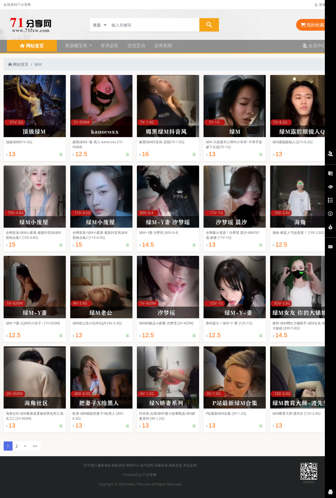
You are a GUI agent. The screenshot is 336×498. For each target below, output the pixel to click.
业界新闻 (163, 45)
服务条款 (104, 465)
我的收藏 (312, 25)
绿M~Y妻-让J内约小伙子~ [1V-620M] (33, 323)
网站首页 (18, 64)
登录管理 (323, 4)
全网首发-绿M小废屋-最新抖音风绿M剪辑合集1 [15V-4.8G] (33, 235)
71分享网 (149, 474)
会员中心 (314, 45)
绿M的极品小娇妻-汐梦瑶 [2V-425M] (166, 323)
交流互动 (136, 45)
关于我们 (90, 465)
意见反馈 (190, 465)
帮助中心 (132, 465)
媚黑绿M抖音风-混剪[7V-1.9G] (161, 142)
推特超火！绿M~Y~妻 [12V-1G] (229, 323)
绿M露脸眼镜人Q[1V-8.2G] (292, 142)
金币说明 (147, 465)
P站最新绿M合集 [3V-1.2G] (226, 413)
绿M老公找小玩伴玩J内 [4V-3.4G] (97, 323)
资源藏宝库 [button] (76, 45)
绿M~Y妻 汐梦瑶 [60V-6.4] (158, 232)
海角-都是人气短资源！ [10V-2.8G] (298, 232)
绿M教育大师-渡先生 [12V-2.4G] (296, 413)
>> (35, 446)
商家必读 (175, 465)
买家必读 (161, 465)
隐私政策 (118, 465)
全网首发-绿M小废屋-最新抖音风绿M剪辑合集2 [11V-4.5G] (99, 235)
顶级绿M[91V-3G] (19, 142)
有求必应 (110, 45)
